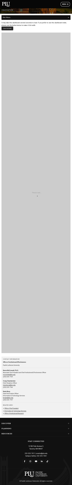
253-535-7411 (30, 453)
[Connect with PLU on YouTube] (36, 461)
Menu (65, 4)
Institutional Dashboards (22, 11)
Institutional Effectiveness (8, 11)
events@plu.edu (41, 453)
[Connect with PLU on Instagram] (30, 461)
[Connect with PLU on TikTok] (47, 461)
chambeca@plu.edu (9, 385)
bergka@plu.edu (8, 398)
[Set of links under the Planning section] (68, 428)
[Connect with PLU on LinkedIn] (42, 461)
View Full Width (7, 28)
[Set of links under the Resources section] (68, 433)
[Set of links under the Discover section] (68, 423)
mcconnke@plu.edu (9, 374)
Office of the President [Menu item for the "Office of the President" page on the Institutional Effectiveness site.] (11, 408)
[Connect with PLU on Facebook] (24, 461)
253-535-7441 (42, 456)
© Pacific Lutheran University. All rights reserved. (36, 481)
